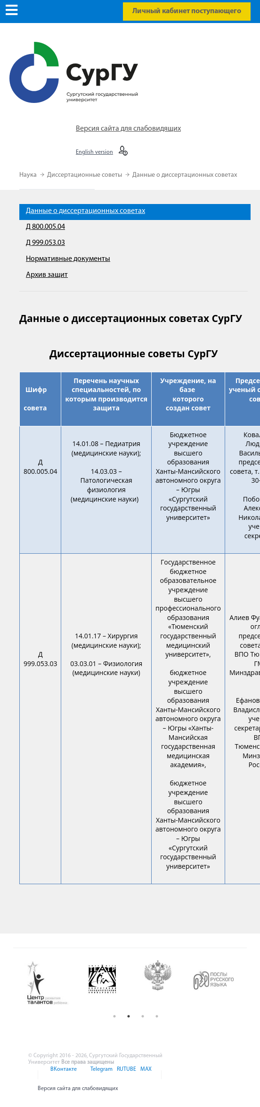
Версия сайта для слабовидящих (128, 129)
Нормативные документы (68, 259)
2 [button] (128, 1016)
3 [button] (142, 1016)
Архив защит (47, 275)
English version (94, 152)
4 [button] (157, 1016)
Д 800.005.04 (45, 227)
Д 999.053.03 (45, 243)
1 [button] (114, 1016)
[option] (52, 983)
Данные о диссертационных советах (184, 175)
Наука (28, 175)
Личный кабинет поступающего (186, 11)
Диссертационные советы (85, 175)
